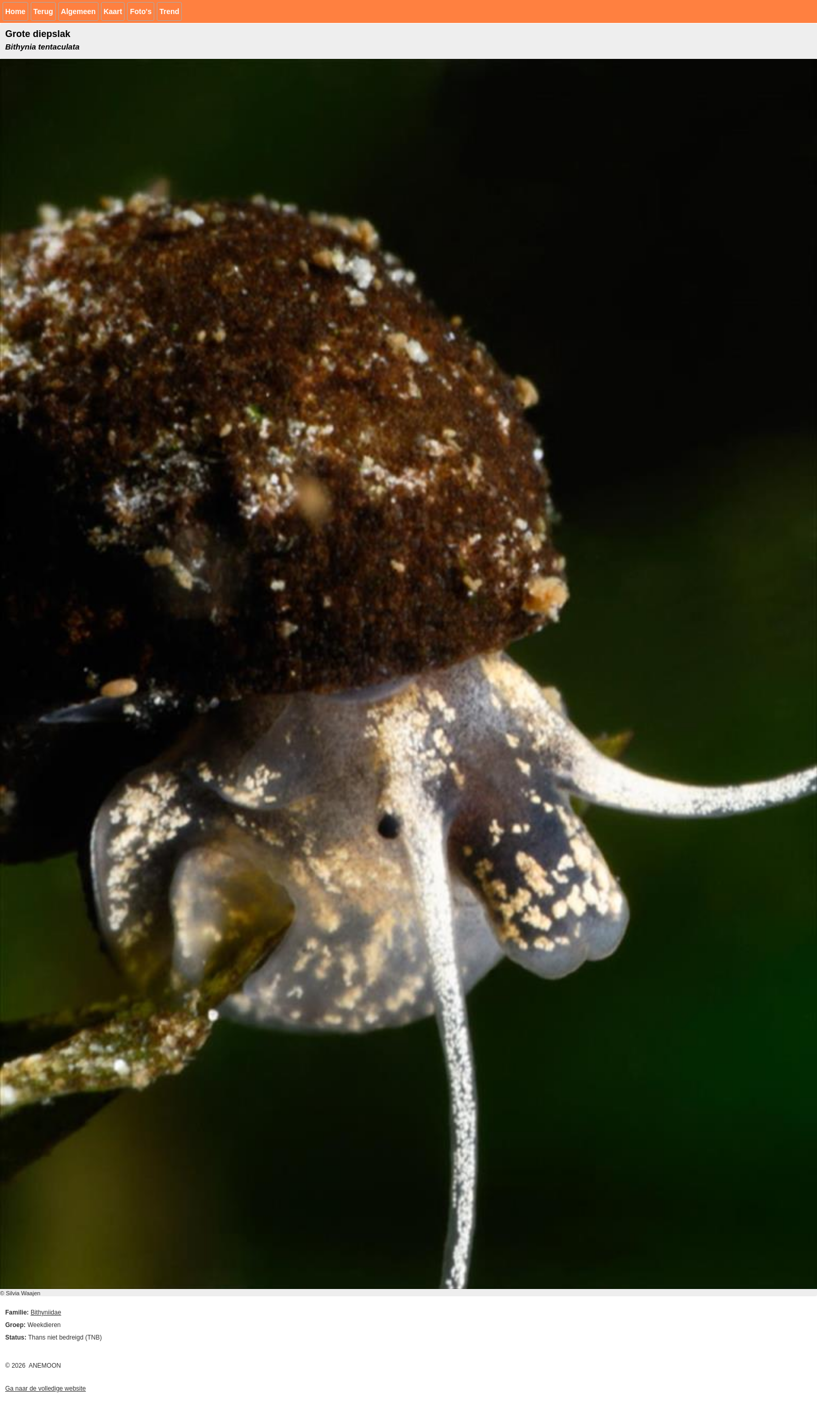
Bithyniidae (46, 1312)
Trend (169, 11)
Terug (43, 11)
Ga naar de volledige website (45, 1388)
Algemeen (78, 11)
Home (15, 11)
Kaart (113, 11)
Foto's (140, 11)
